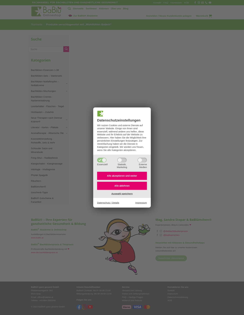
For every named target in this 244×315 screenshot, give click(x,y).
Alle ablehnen (122, 185)
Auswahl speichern (122, 193)
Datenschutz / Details (108, 202)
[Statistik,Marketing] (122, 160)
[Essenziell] (101, 160)
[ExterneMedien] (142, 160)
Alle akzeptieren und (122, 175)
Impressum (141, 202)
